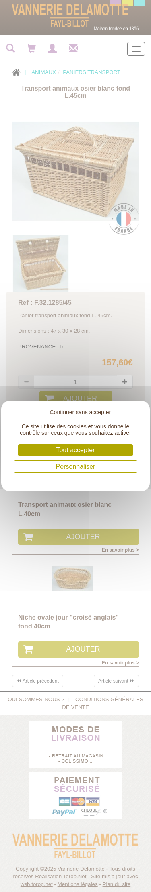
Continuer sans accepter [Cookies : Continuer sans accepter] (80, 412)
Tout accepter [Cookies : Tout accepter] (75, 450)
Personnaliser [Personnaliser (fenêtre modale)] (75, 466)
